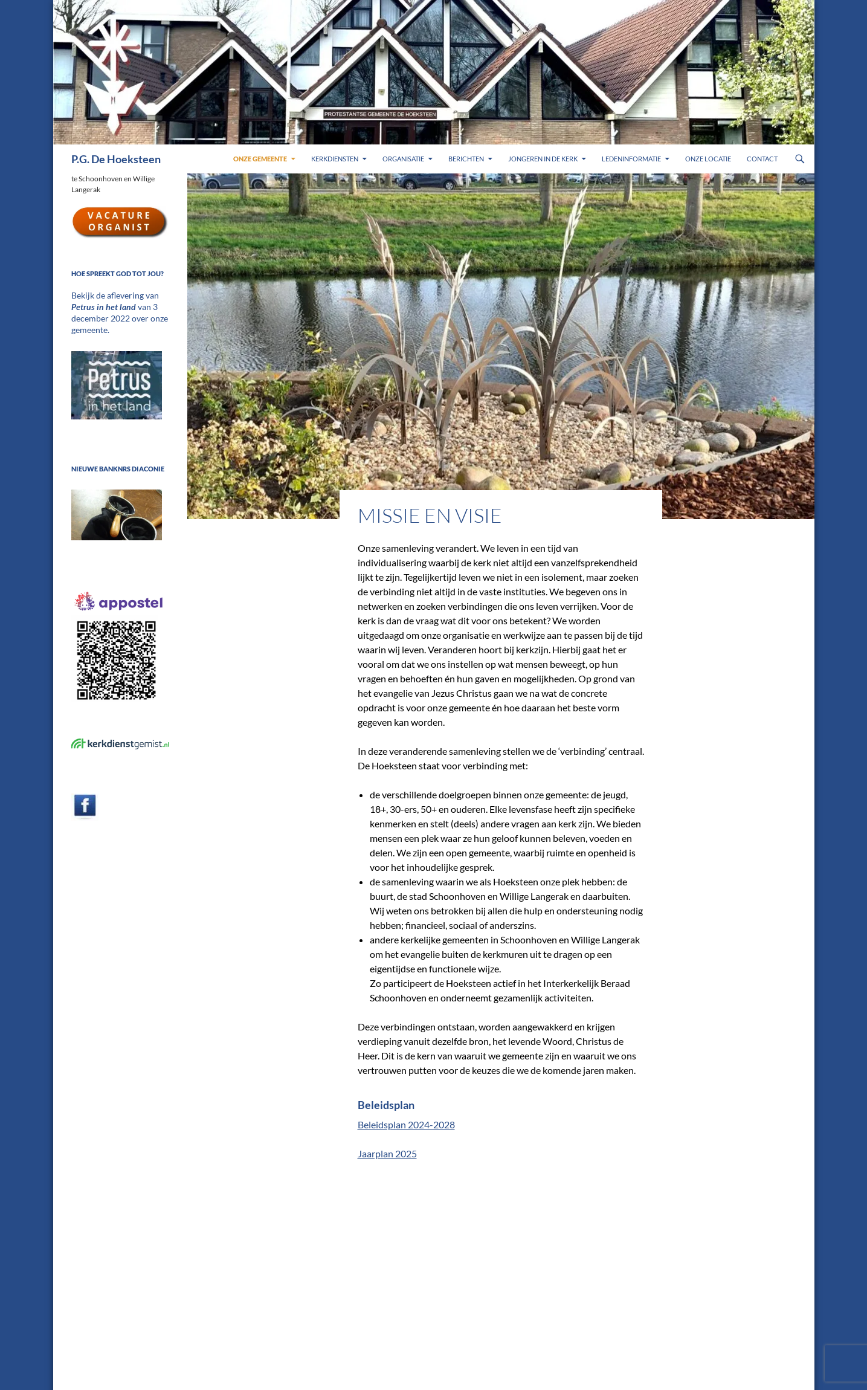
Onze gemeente (260, 159)
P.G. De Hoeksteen (116, 159)
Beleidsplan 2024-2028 (406, 1124)
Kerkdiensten (334, 159)
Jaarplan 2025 (387, 1153)
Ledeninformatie (631, 159)
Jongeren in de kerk (543, 159)
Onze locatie (708, 159)
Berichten (466, 159)
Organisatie (403, 159)
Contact (762, 159)
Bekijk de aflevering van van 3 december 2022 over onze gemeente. (118, 306)
